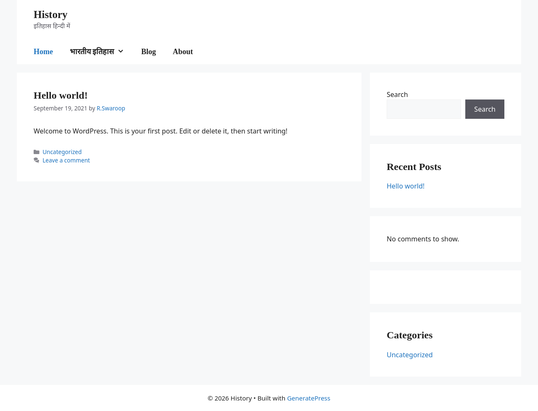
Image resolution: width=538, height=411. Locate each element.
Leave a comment (66, 160)
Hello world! (61, 95)
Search (397, 94)
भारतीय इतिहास (101, 51)
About (183, 51)
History (51, 14)
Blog (148, 51)
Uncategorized (62, 152)
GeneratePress (308, 398)
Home (43, 51)
